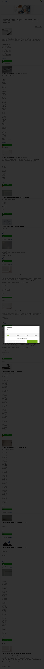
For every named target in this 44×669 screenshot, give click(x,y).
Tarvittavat (8, 334)
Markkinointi (17, 334)
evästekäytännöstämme (15, 330)
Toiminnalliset (26, 334)
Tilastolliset (35, 334)
